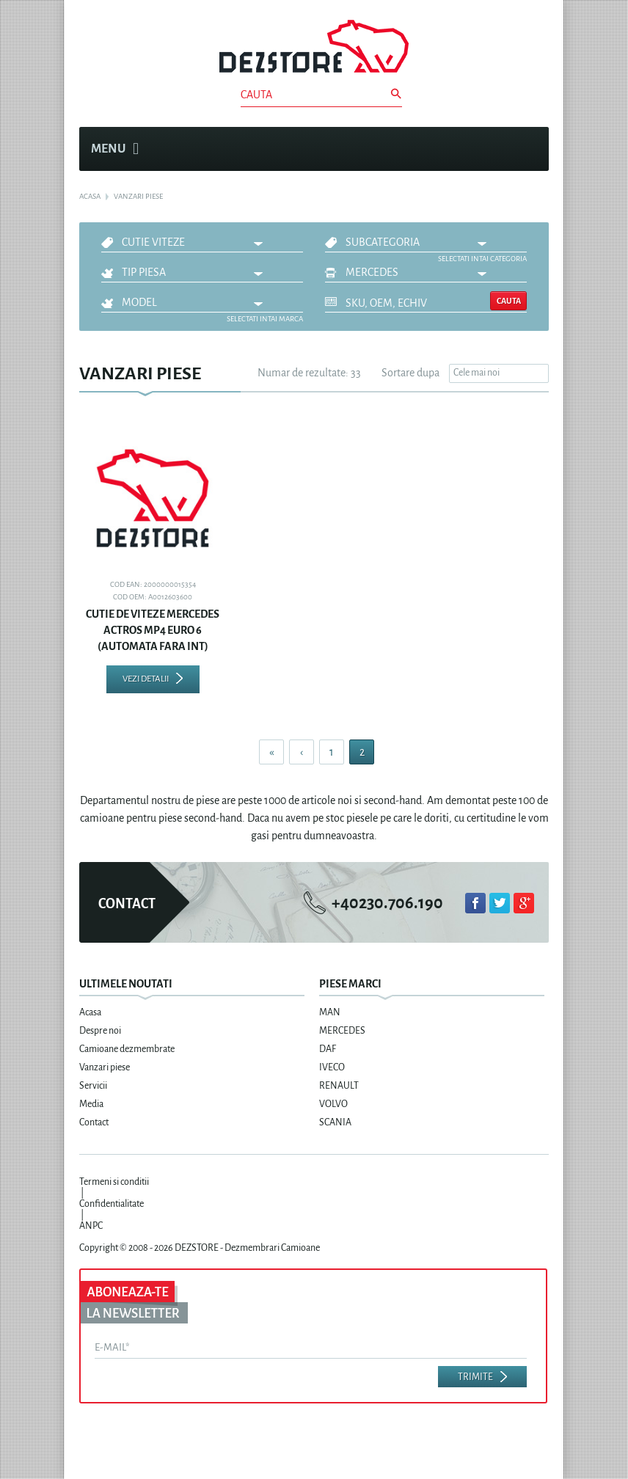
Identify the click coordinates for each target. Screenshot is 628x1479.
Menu (115, 149)
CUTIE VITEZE (153, 242)
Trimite (475, 1377)
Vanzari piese (104, 1067)
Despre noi (100, 1031)
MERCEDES (372, 272)
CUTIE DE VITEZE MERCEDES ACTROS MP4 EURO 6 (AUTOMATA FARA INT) (152, 630)
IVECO (332, 1067)
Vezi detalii (146, 679)
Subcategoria (383, 242)
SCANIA (335, 1122)
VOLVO (333, 1104)
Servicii (93, 1086)
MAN (329, 1012)
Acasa (90, 1012)
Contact (94, 1122)
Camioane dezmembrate (127, 1049)
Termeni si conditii (114, 1182)
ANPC (91, 1226)
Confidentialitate (111, 1204)
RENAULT (339, 1086)
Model (139, 302)
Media (91, 1104)
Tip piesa (144, 272)
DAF (327, 1049)
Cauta (509, 300)
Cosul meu (530, 148)
